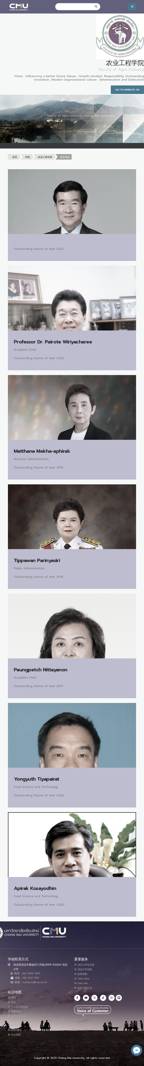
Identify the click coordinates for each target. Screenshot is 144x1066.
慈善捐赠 (82, 973)
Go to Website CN (127, 89)
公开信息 (16, 1020)
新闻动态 (16, 1011)
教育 (13, 1002)
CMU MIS (82, 982)
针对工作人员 (85, 987)
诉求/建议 (16, 1028)
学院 (27, 157)
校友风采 (65, 157)
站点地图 (16, 1033)
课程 (13, 997)
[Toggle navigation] (133, 146)
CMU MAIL (83, 978)
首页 (14, 157)
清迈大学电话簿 (86, 964)
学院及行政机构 (20, 1006)
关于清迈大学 (19, 1015)
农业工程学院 (45, 157)
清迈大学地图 (85, 969)
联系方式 (16, 1024)
